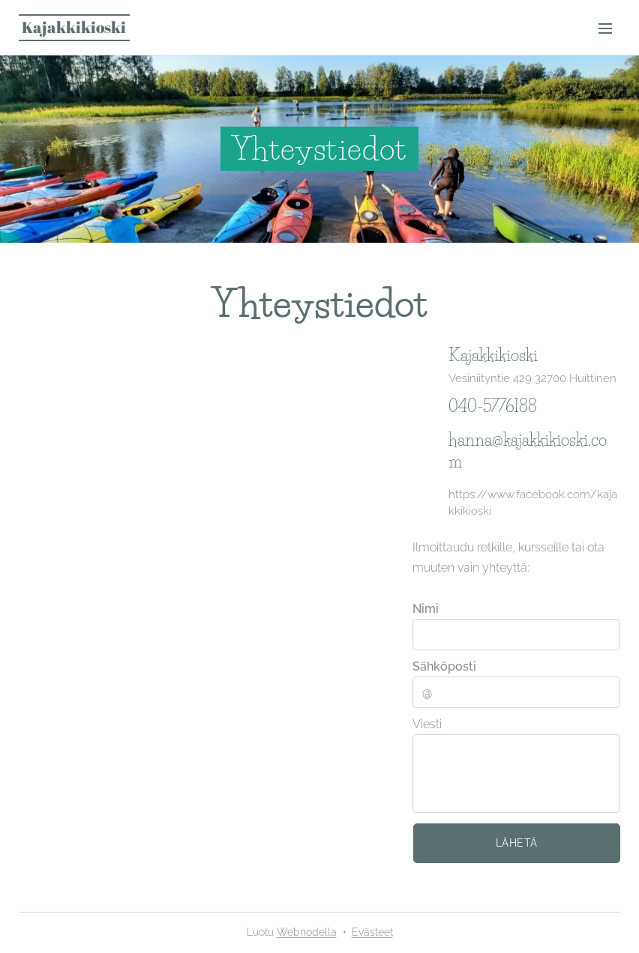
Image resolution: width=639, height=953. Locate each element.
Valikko (605, 28)
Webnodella (307, 932)
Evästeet (372, 932)
